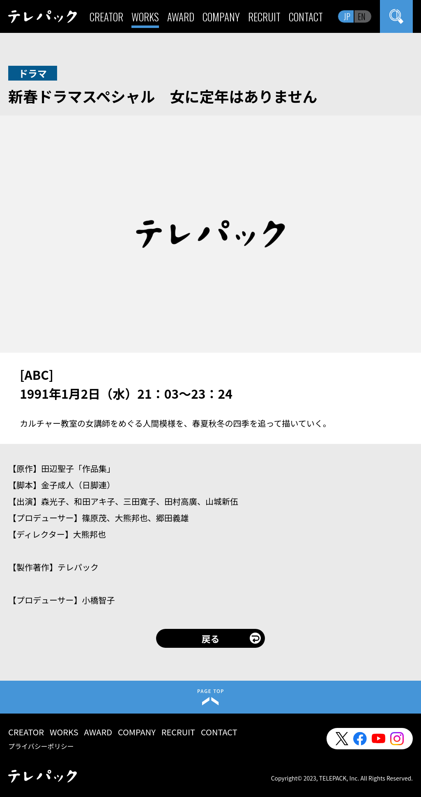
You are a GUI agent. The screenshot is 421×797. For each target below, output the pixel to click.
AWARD (180, 16)
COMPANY (221, 16)
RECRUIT (264, 16)
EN (362, 16)
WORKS (145, 16)
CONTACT (306, 16)
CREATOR (106, 16)
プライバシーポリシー (41, 746)
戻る (210, 638)
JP (347, 16)
